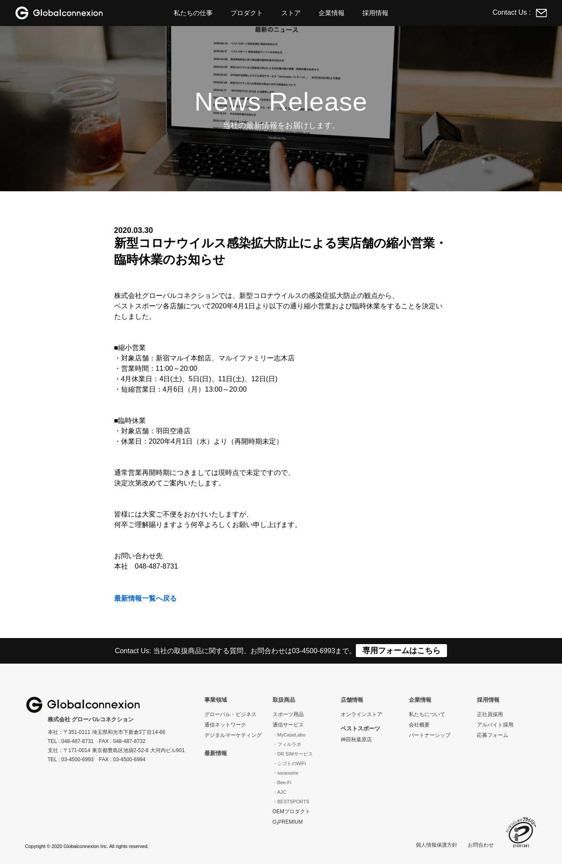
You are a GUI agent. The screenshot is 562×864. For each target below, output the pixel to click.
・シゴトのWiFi (289, 763)
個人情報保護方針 (436, 845)
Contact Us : (520, 12)
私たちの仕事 (193, 12)
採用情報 (375, 12)
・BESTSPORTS (291, 801)
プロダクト (246, 12)
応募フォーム (492, 735)
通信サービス (288, 725)
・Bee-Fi (282, 782)
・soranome (286, 773)
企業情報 (332, 12)
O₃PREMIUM (288, 822)
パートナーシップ (429, 735)
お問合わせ (481, 845)
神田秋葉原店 (356, 739)
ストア (291, 12)
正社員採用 (490, 714)
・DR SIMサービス (293, 753)
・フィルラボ (287, 744)
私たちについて (427, 714)
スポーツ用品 (288, 714)
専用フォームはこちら (401, 650)
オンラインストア (361, 714)
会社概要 (419, 725)
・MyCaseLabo (289, 734)
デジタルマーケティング (233, 735)
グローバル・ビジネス (230, 714)
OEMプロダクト (291, 811)
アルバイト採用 (495, 725)
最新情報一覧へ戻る (145, 598)
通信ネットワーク (225, 725)
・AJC (279, 792)
